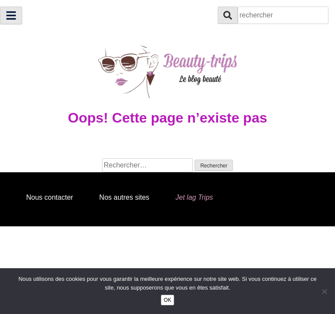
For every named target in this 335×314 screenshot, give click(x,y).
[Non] (324, 291)
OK (167, 300)
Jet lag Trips (194, 197)
